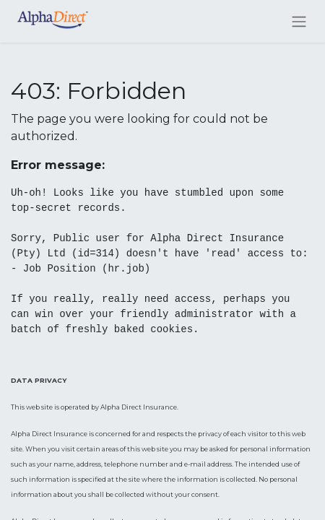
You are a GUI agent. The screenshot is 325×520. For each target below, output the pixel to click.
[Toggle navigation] (299, 21)
